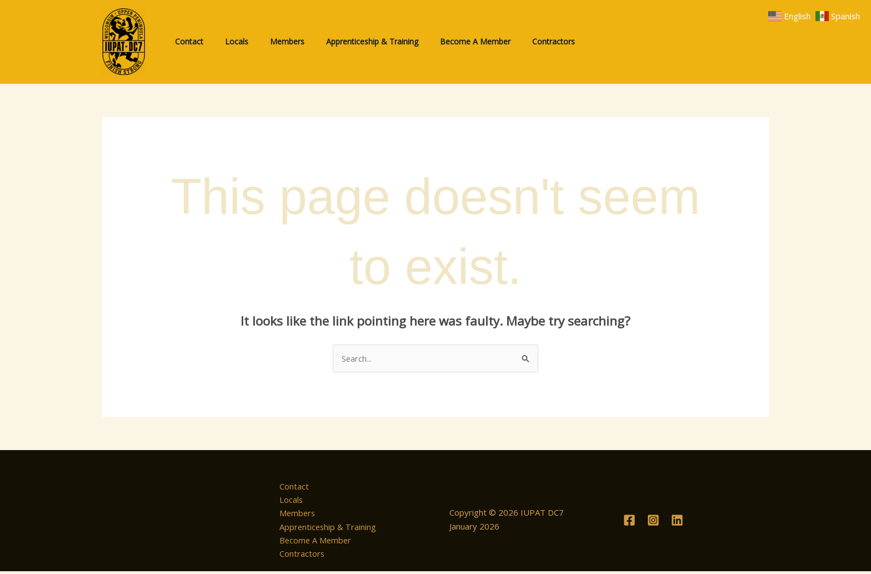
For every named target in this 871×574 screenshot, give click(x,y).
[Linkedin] (677, 522)
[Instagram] (653, 522)
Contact (291, 486)
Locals (288, 500)
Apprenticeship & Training (325, 527)
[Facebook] (629, 522)
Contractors (299, 555)
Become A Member (313, 541)
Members (294, 514)
